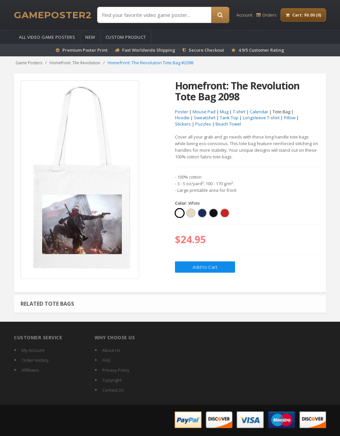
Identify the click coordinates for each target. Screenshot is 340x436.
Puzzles (203, 124)
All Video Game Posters (47, 37)
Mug (224, 112)
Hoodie (182, 118)
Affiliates (30, 370)
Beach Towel (228, 124)
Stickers (183, 124)
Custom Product (126, 37)
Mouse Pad (204, 112)
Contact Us (113, 390)
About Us (111, 350)
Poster (181, 112)
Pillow (290, 118)
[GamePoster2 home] (53, 15)
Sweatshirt (204, 118)
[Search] (220, 15)
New (90, 37)
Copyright (112, 380)
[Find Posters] (154, 15)
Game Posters (29, 63)
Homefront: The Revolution (74, 63)
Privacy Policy (115, 370)
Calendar (259, 112)
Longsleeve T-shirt (261, 118)
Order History (35, 360)
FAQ (106, 360)
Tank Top (229, 118)
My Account (33, 350)
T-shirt (239, 112)
